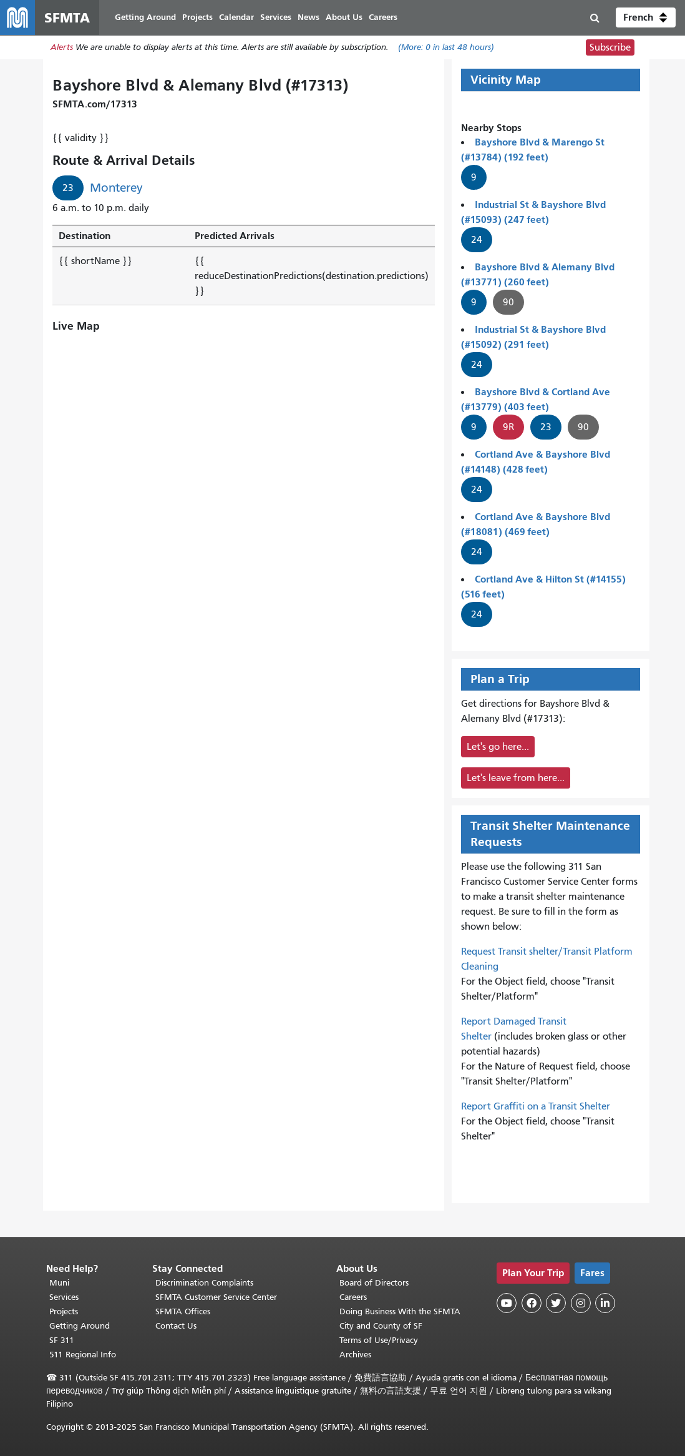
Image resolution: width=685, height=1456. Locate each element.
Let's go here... (498, 746)
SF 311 (61, 1340)
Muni (59, 1282)
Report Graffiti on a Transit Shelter (535, 1106)
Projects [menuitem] (197, 17)
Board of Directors (374, 1282)
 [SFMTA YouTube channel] (506, 1303)
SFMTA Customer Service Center (216, 1297)
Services (64, 1297)
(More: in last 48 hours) (446, 47)
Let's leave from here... (516, 778)
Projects (63, 1311)
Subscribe (610, 47)
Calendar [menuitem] (236, 17)
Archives (355, 1354)
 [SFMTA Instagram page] (580, 1303)
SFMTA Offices (182, 1311)
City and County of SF (380, 1326)
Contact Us (176, 1326)
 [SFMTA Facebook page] (532, 1303)
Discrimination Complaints (204, 1282)
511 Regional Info (82, 1354)
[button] (646, 17)
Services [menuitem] (275, 17)
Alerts (62, 47)
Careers (353, 1297)
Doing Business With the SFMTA (399, 1311)
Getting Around (79, 1326)
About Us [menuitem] (344, 17)
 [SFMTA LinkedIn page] (605, 1303)
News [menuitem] (308, 17)
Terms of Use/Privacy (378, 1340)
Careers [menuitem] (383, 17)
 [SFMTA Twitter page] (556, 1303)
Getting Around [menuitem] (145, 17)
